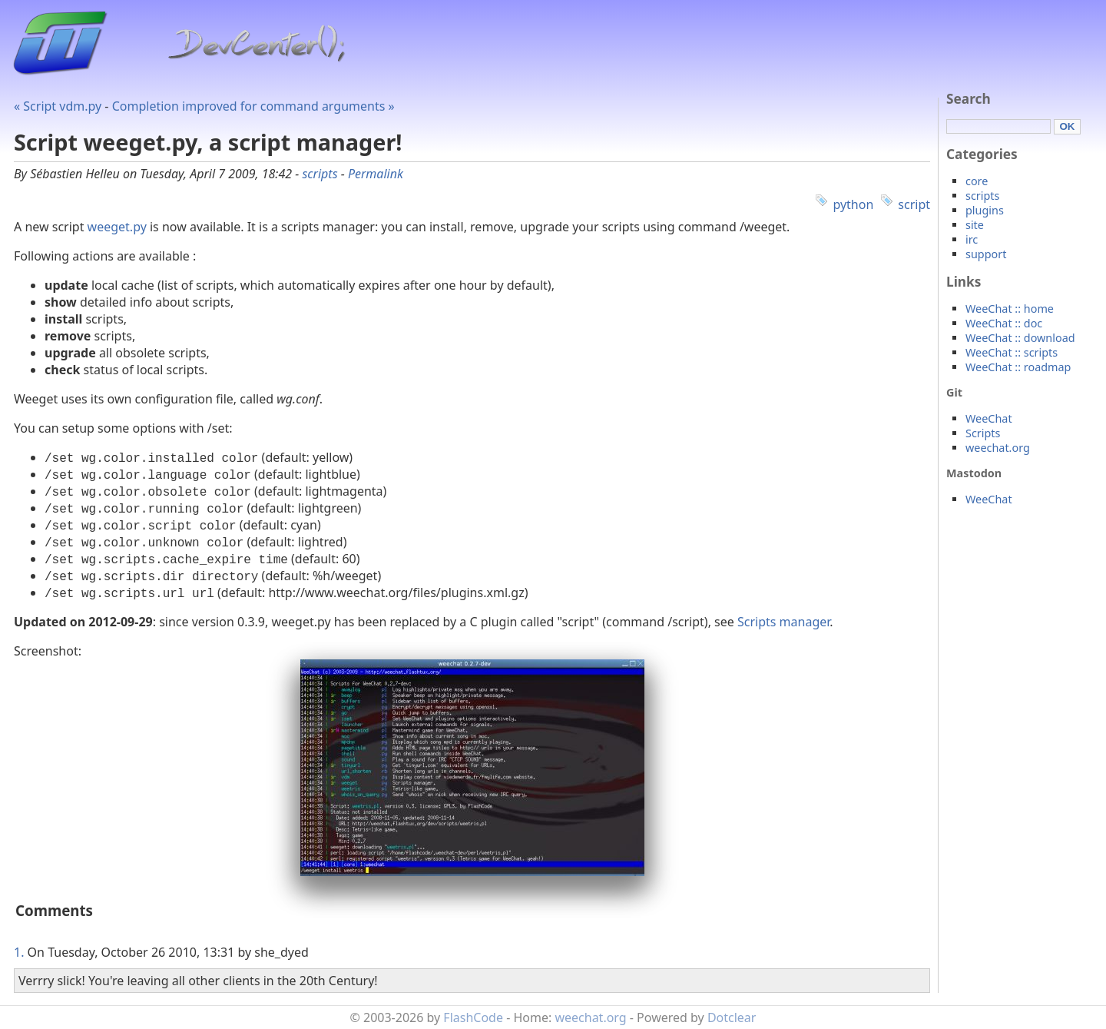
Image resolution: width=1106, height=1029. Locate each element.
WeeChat (988, 418)
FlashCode (473, 1017)
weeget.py (117, 226)
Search (968, 99)
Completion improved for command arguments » (253, 106)
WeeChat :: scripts (1011, 352)
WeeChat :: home (1009, 308)
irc (971, 239)
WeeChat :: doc (1003, 323)
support (985, 254)
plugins (984, 210)
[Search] (998, 126)
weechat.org (997, 447)
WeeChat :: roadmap (1018, 367)
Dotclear (732, 1017)
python (853, 204)
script (914, 204)
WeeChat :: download (1020, 337)
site (974, 224)
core (976, 181)
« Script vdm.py (57, 106)
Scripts (982, 433)
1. (19, 952)
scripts (319, 173)
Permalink (375, 173)
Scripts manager (783, 621)
